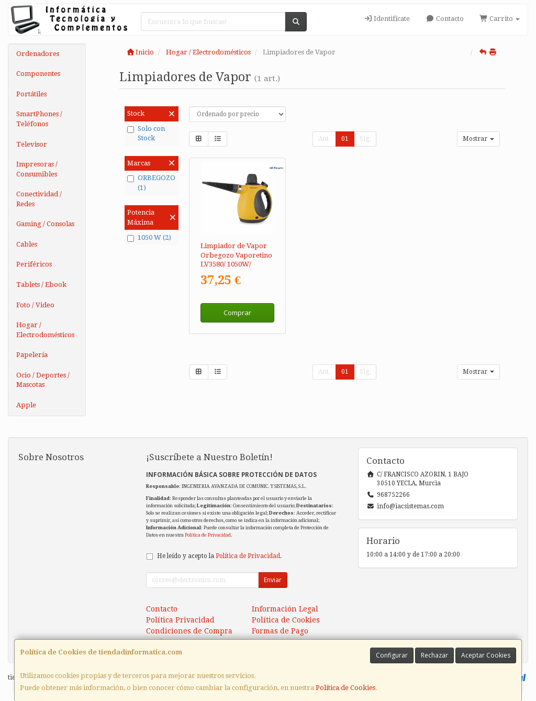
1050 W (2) (149, 237)
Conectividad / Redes (39, 199)
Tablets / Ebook (41, 284)
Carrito (499, 19)
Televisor (31, 144)
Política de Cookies (345, 688)
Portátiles (31, 94)
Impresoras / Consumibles (37, 169)
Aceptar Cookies (485, 655)
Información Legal (285, 609)
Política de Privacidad (208, 535)
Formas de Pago (280, 631)
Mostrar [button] (478, 138)
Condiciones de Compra (189, 631)
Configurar (392, 655)
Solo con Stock (146, 133)
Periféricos (34, 264)
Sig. (365, 138)
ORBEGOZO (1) (151, 183)
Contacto (444, 19)
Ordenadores (37, 54)
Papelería (32, 355)
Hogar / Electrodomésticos (45, 330)
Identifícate (387, 19)
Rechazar (434, 655)
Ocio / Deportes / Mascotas (43, 380)
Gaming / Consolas (45, 224)
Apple (26, 405)
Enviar (273, 579)
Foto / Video (35, 305)
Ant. (324, 138)
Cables (26, 244)
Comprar (237, 312)
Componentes (38, 73)
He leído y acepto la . (219, 556)
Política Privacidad (180, 620)
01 (345, 138)
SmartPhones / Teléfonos (39, 119)
